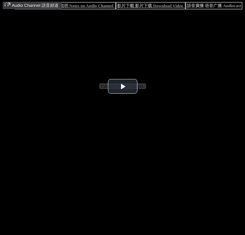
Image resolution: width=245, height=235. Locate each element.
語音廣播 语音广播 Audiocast (214, 5)
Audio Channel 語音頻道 (31, 5)
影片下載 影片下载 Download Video (150, 5)
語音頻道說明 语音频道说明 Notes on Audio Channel (65, 5)
